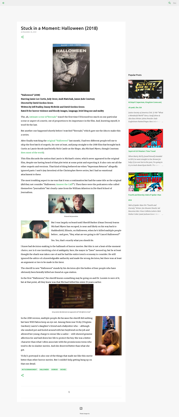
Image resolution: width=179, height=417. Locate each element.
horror (54, 369)
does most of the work (32, 152)
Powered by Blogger (89, 408)
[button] (22, 37)
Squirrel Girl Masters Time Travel (142, 151)
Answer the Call (64, 184)
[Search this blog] (164, 3)
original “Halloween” (57, 140)
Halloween (44, 369)
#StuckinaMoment (29, 369)
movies (63, 369)
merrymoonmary (94, 413)
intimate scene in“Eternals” (43, 117)
